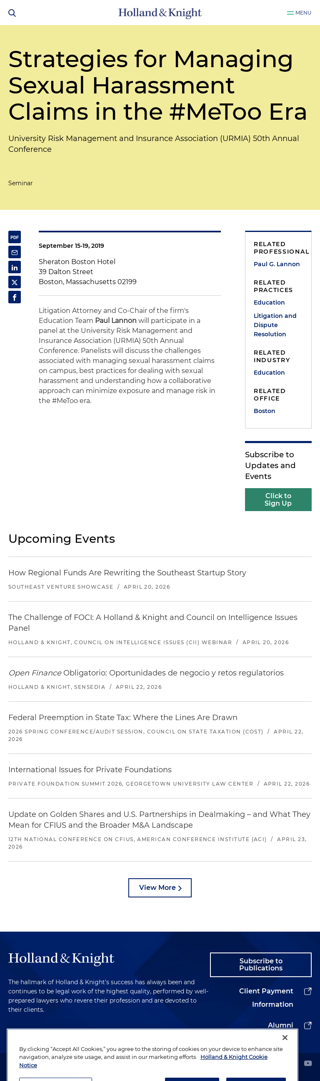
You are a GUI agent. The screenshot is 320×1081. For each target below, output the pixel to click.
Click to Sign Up (278, 499)
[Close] (285, 1052)
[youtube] (308, 1064)
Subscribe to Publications (260, 965)
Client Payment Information (266, 997)
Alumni (280, 1025)
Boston (264, 411)
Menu (303, 13)
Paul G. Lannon (277, 264)
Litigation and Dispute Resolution (275, 325)
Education (269, 302)
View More (157, 888)
